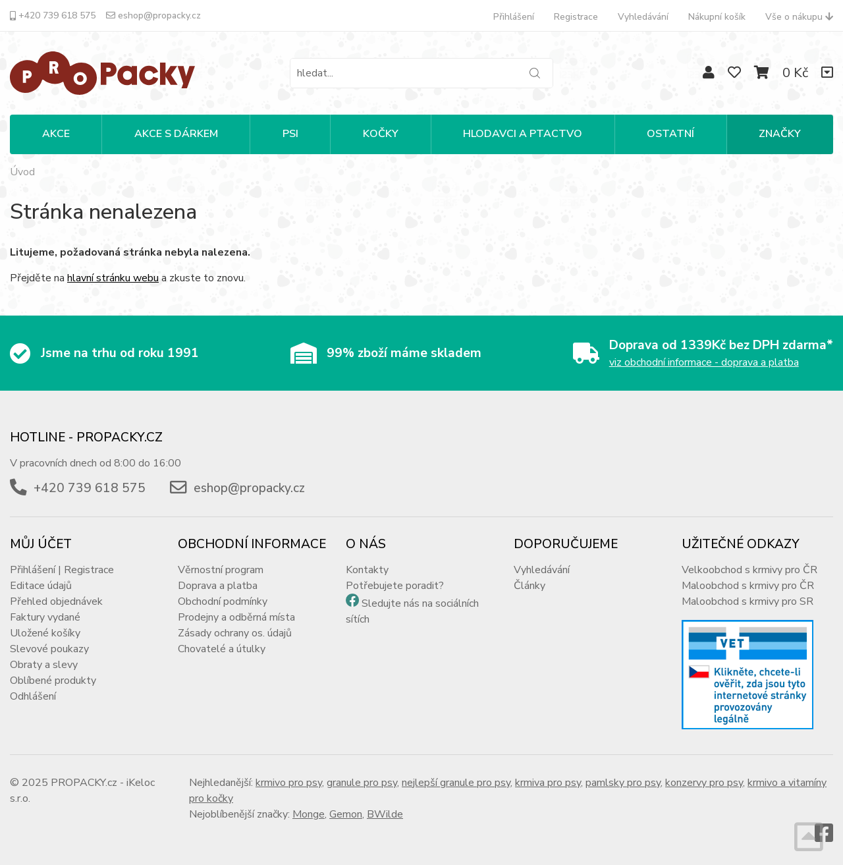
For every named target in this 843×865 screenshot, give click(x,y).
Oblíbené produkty (53, 680)
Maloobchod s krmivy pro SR (747, 601)
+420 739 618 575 (52, 15)
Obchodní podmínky (222, 601)
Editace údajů (41, 585)
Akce (56, 133)
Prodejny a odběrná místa (236, 617)
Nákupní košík (717, 17)
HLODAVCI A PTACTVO (522, 133)
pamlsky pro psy (623, 782)
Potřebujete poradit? (395, 585)
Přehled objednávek (56, 601)
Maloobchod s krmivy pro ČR (748, 585)
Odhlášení (33, 696)
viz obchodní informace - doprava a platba (704, 362)
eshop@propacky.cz (153, 15)
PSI (290, 133)
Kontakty (367, 570)
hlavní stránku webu (113, 278)
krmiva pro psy (548, 782)
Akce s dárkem (176, 133)
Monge (308, 814)
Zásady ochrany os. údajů (235, 633)
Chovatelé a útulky (221, 649)
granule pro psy (362, 782)
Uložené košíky (45, 633)
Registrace (576, 17)
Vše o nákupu (799, 17)
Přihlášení (513, 17)
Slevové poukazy (49, 649)
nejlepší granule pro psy (456, 782)
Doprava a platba (218, 585)
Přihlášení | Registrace (62, 570)
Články (529, 585)
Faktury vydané (45, 617)
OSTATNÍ (670, 133)
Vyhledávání (643, 17)
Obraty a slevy (44, 664)
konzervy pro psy (704, 782)
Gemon (345, 814)
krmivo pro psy (289, 782)
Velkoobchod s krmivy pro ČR (749, 570)
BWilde (385, 814)
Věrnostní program (220, 570)
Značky (780, 133)
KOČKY (380, 133)
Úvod (22, 172)
